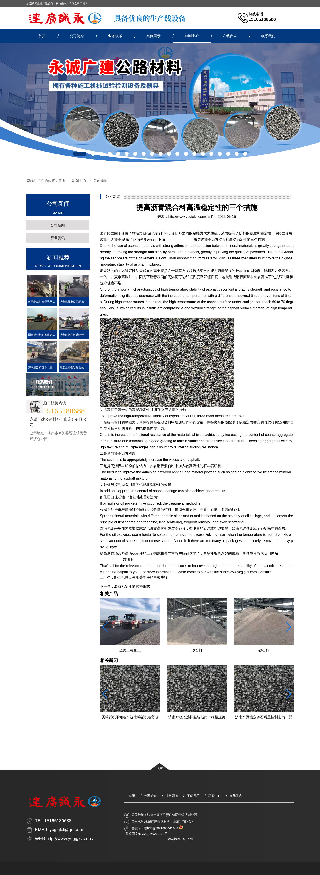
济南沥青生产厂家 (179, 239)
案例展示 (153, 36)
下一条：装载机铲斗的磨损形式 (125, 586)
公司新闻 (100, 181)
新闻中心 (192, 35)
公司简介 (77, 36)
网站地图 (174, 839)
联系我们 (268, 36)
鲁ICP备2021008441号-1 (161, 828)
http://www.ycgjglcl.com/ (187, 216)
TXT (184, 839)
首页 (42, 36)
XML (191, 839)
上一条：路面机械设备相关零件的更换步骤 (134, 577)
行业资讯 (58, 238)
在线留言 (230, 36)
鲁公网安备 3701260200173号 (147, 834)
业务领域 (115, 36)
